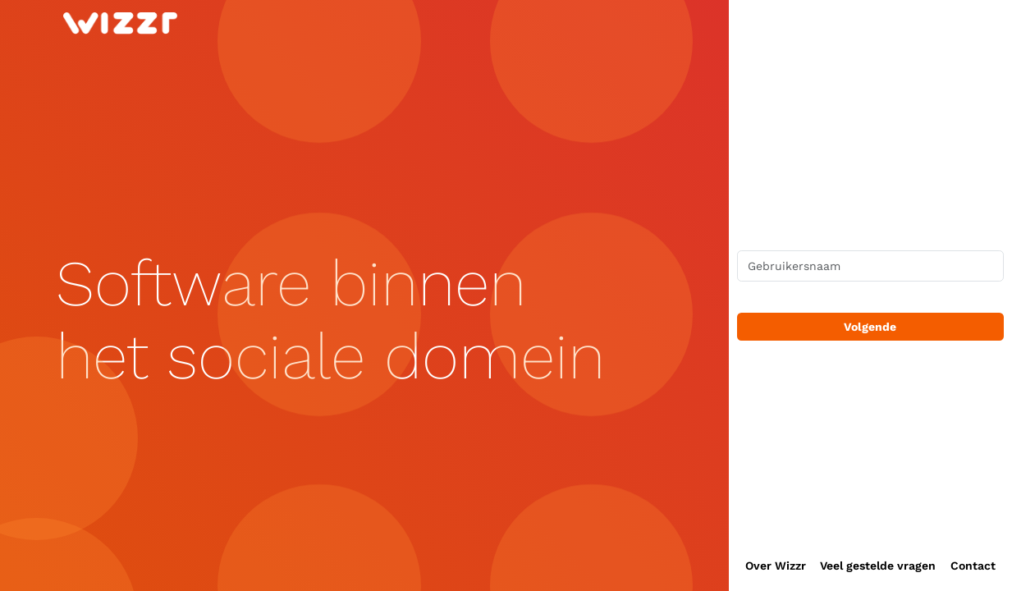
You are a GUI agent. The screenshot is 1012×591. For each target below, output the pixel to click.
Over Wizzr (775, 565)
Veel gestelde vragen (878, 565)
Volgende (870, 326)
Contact (973, 565)
